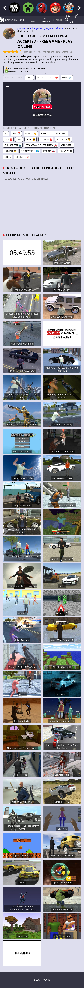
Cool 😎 (30, 139)
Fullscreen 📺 (13, 145)
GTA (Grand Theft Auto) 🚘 (41, 145)
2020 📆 (16, 133)
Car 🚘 (8, 139)
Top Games (33, 20)
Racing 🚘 (49, 151)
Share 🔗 (67, 77)
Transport (65, 151)
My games (46, 20)
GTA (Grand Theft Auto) (54, 28)
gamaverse (22, 28)
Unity (8, 156)
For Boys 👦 (63, 139)
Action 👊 (30, 133)
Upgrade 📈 (22, 156)
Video (29, 77)
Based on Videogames (54, 133)
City (19, 139)
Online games (36, 28)
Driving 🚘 (46, 139)
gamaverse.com (14, 19)
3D (6, 133)
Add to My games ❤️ (47, 77)
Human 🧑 (10, 151)
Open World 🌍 (30, 151)
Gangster (67, 145)
